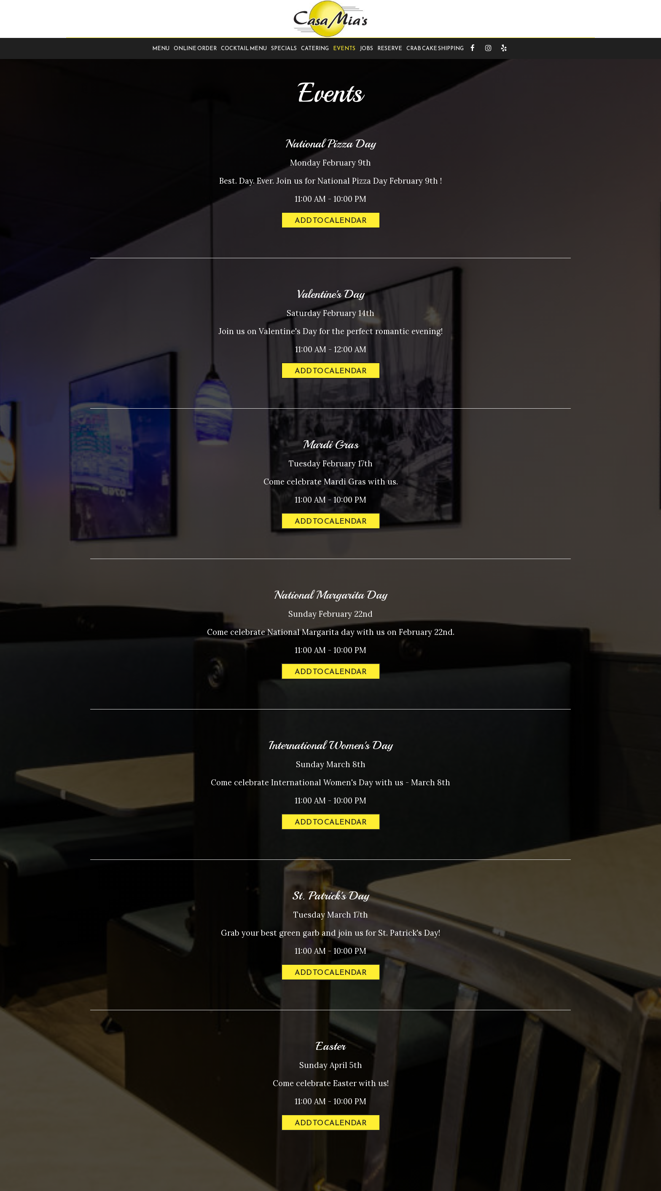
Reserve (389, 48)
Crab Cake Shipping (435, 48)
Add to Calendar (331, 220)
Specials (284, 48)
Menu (160, 48)
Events (344, 48)
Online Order (195, 48)
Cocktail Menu (244, 48)
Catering (315, 48)
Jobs (366, 48)
